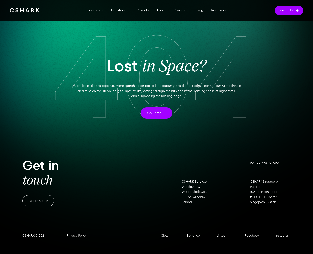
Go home (156, 113)
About (161, 10)
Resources (219, 10)
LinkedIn (222, 235)
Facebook (252, 235)
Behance (193, 235)
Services (93, 10)
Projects (143, 10)
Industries (118, 10)
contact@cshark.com (265, 162)
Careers (180, 10)
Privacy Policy (77, 235)
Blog (200, 10)
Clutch (165, 235)
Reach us (38, 200)
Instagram (283, 235)
